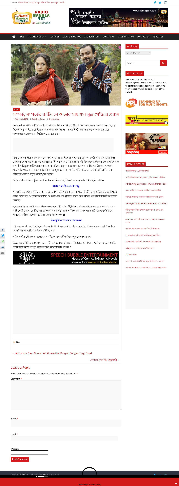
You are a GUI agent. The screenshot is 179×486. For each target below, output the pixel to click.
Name (14, 418)
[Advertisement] (63, 145)
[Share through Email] (2, 252)
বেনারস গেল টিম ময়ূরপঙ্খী (105, 360)
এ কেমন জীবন (131, 254)
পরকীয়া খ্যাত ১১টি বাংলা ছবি (137, 171)
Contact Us (143, 36)
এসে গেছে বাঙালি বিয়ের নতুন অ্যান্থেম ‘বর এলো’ (145, 261)
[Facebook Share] (2, 229)
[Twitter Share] (2, 235)
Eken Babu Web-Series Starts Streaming (143, 241)
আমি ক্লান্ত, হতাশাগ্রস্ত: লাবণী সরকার (140, 248)
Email (14, 434)
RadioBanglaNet (38, 119)
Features (54, 36)
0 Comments (52, 119)
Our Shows (108, 36)
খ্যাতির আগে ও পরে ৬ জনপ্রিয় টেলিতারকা (143, 228)
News (21, 36)
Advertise (158, 36)
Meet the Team (126, 36)
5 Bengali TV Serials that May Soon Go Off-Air (146, 203)
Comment (16, 378)
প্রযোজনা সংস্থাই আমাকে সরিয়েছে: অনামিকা (143, 235)
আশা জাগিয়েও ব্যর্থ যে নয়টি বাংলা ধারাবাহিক (143, 190)
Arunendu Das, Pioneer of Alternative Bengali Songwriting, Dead (52, 353)
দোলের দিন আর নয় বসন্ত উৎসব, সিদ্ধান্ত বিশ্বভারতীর (146, 267)
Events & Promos (72, 36)
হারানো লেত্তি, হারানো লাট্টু (66, 185)
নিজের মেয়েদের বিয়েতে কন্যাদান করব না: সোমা (144, 197)
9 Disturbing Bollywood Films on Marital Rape (146, 184)
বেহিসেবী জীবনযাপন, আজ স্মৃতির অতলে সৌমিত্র (145, 177)
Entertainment (36, 36)
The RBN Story (92, 36)
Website (15, 448)
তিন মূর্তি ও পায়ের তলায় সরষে (66, 220)
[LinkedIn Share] (2, 246)
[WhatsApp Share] (2, 241)
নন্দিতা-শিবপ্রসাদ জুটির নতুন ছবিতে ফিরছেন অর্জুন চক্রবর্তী (41, 2)
